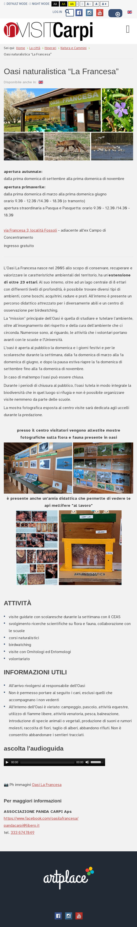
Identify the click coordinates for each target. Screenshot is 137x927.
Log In (57, 12)
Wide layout (82, 4)
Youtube (99, 12)
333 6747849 (22, 832)
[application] (54, 762)
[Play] (7, 762)
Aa (55, 4)
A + (104, 4)
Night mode (39, 3)
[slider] (47, 762)
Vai (67, 11)
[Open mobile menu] (128, 29)
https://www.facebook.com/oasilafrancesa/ (41, 818)
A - (89, 4)
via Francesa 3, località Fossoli (30, 230)
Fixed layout (77, 4)
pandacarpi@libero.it (22, 825)
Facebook (79, 12)
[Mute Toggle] (87, 762)
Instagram (89, 12)
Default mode (16, 3)
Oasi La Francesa (47, 784)
